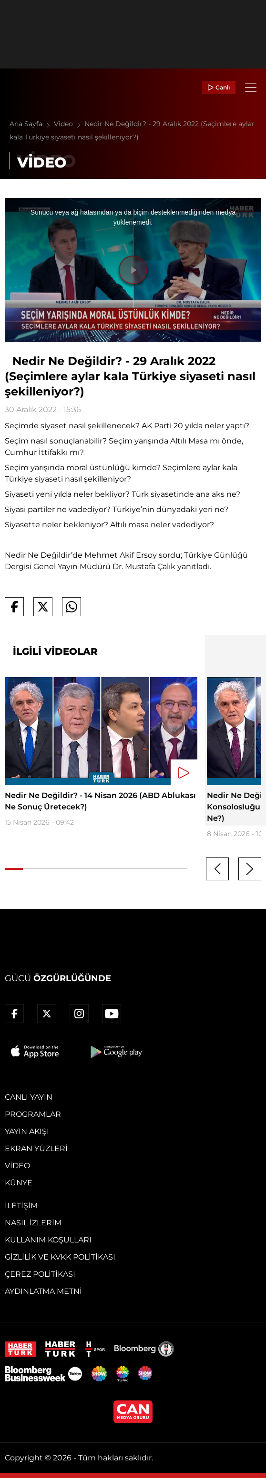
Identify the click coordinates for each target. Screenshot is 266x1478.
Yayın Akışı (27, 1131)
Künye (18, 1182)
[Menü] (250, 87)
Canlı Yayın (28, 1097)
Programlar (33, 1114)
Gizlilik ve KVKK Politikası (60, 1256)
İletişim (21, 1205)
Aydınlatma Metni (43, 1291)
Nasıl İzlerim (33, 1222)
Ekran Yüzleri (36, 1148)
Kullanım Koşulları (48, 1239)
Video (69, 123)
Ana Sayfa (32, 123)
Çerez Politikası (40, 1274)
